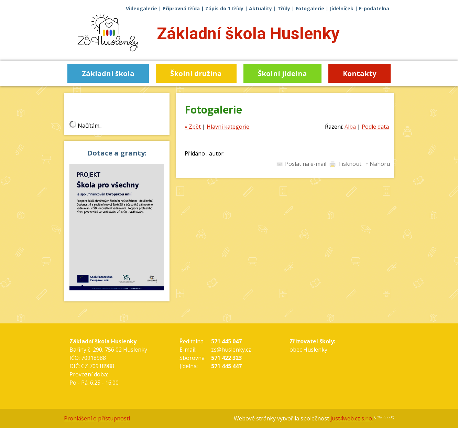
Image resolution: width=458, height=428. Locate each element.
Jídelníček (341, 8)
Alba (350, 126)
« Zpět (193, 126)
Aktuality (260, 8)
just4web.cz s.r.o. (351, 418)
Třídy (283, 8)
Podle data (375, 126)
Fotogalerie (310, 8)
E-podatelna (374, 8)
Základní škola (248, 33)
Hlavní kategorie (228, 126)
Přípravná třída (181, 8)
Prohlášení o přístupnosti (97, 418)
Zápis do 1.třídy (224, 8)
